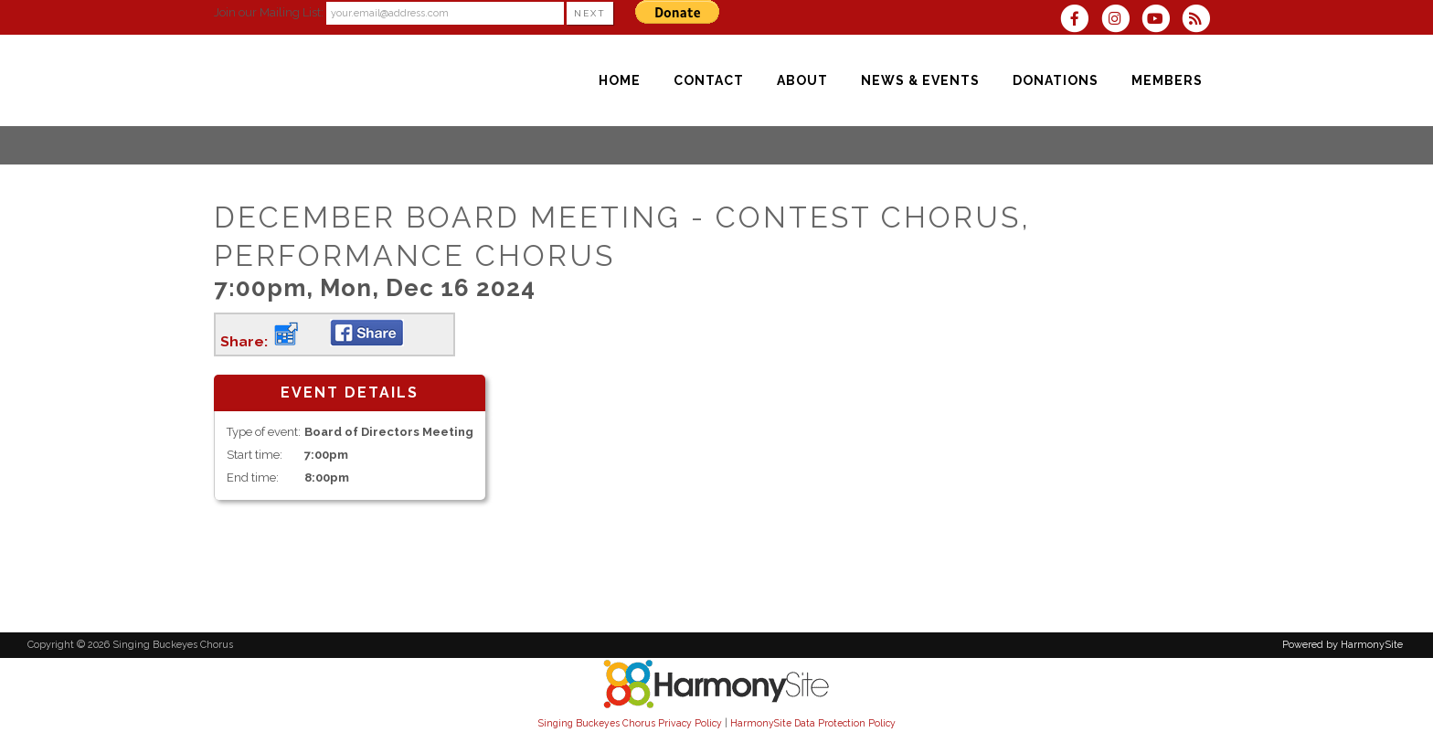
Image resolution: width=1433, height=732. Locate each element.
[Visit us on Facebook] (1080, 20)
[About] (802, 80)
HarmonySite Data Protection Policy (813, 722)
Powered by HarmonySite (1342, 645)
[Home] (619, 80)
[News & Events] (920, 80)
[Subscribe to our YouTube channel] (1161, 20)
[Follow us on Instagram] (1120, 20)
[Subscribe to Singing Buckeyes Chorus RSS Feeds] (1200, 20)
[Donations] (1055, 80)
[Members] (1167, 80)
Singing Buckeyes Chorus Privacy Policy (630, 722)
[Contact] (708, 80)
